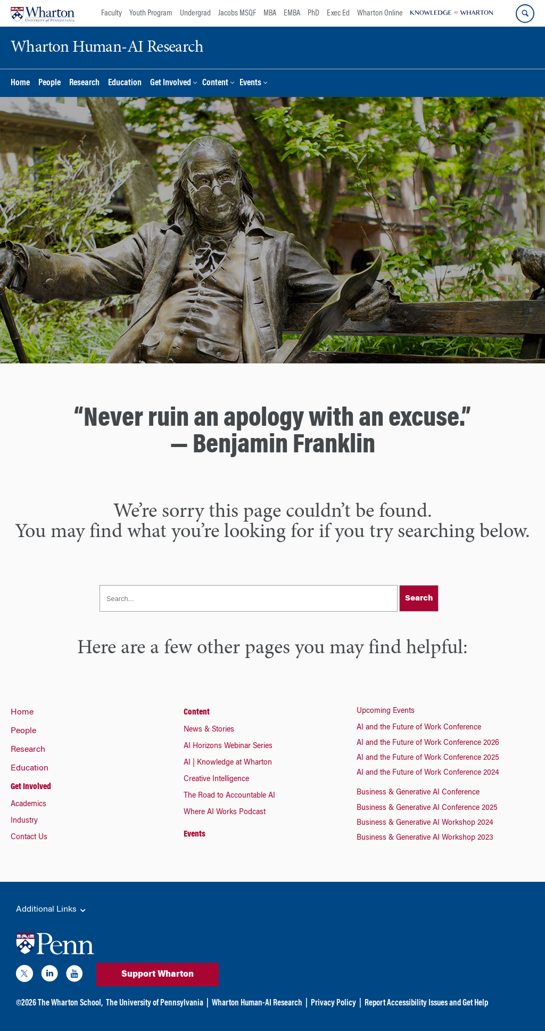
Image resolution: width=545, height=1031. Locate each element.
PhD (313, 13)
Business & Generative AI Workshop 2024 (425, 823)
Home (20, 83)
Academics (28, 804)
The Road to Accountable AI (229, 796)
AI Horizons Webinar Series (228, 746)
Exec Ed (338, 13)
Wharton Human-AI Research (257, 1003)
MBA (269, 13)
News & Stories (209, 730)
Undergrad (195, 13)
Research (84, 83)
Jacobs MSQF (237, 13)
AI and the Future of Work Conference (419, 728)
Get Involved (170, 83)
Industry (24, 821)
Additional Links (51, 910)
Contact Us (29, 837)
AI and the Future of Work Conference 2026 (428, 743)
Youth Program (150, 13)
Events (250, 83)
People (49, 83)
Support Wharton (157, 974)
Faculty (111, 13)
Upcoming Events (386, 711)
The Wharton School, (70, 1003)
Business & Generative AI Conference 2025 (427, 808)
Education (125, 83)
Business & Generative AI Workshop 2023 (425, 838)
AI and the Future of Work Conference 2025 (428, 758)
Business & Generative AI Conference (418, 793)
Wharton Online (380, 13)
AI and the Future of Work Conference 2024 (428, 773)
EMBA (292, 13)
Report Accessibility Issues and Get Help (426, 1003)
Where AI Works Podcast (225, 812)
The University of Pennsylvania (154, 1003)
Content (215, 83)
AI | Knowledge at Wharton (228, 763)
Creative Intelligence (216, 779)
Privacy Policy (333, 1003)
